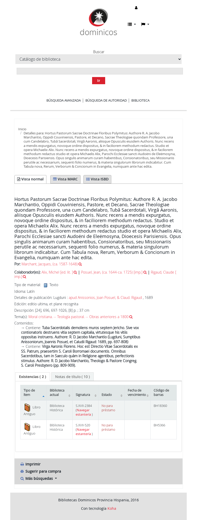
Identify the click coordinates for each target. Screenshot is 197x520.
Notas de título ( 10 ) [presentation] (72, 376)
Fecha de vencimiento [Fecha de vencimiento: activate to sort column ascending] (137, 392)
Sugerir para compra (40, 471)
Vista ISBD (97, 179)
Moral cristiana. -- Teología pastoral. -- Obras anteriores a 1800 (78, 316)
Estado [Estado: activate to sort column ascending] (107, 395)
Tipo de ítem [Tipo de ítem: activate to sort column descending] (29, 392)
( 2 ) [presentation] (32, 376)
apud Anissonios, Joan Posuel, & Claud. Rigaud (105, 297)
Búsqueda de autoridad (106, 100)
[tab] (32, 376)
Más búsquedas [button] (37, 478)
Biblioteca (140, 100)
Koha (111, 508)
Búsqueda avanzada (63, 100)
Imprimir (30, 464)
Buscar (98, 52)
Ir (98, 80)
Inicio (22, 129)
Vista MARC (65, 179)
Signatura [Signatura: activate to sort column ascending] (83, 395)
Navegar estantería (84, 412)
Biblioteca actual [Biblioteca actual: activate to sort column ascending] (57, 392)
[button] (132, 24)
